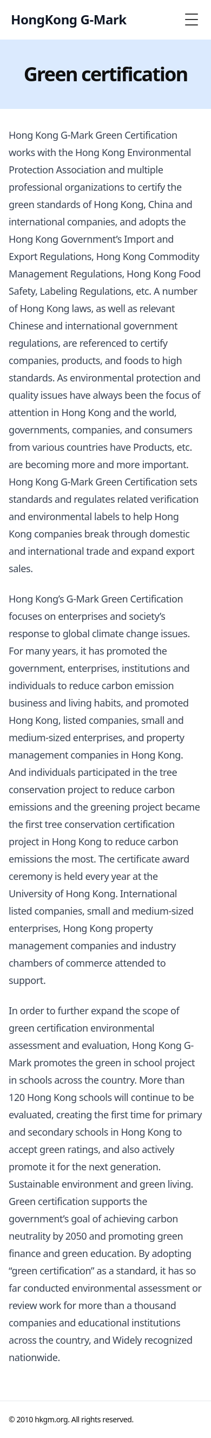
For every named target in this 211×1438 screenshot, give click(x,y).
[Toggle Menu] (192, 20)
